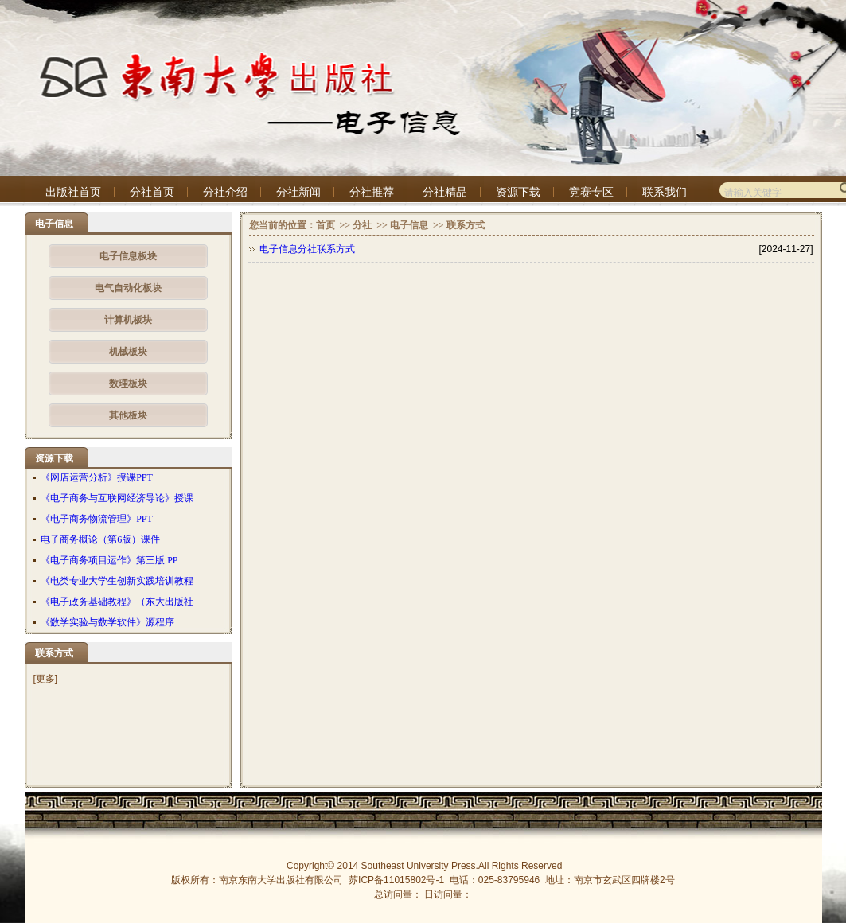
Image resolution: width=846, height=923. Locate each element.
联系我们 (664, 192)
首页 (325, 225)
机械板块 (128, 351)
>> (344, 225)
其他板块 (128, 415)
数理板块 (128, 383)
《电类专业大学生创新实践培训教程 (117, 580)
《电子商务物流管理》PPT (97, 518)
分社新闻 (298, 192)
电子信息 (409, 225)
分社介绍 (225, 192)
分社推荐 (371, 192)
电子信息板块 (128, 256)
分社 (362, 225)
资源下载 (518, 192)
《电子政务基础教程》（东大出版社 (117, 601)
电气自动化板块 (128, 288)
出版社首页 (73, 192)
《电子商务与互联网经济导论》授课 (117, 498)
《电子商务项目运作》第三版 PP (109, 560)
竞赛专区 (591, 192)
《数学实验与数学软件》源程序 (107, 622)
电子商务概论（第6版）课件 (100, 539)
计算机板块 (128, 319)
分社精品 (445, 192)
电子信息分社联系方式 (307, 249)
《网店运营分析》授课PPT (97, 477)
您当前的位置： (282, 225)
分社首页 (152, 192)
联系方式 (465, 225)
